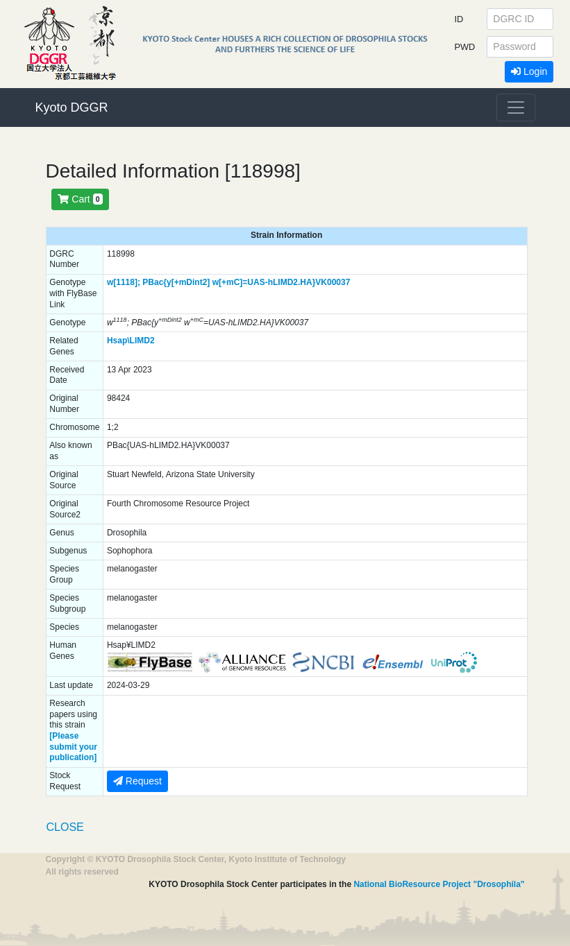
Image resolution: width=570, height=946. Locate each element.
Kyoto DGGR (71, 107)
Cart (80, 199)
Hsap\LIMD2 (131, 340)
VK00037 (332, 282)
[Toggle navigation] (515, 107)
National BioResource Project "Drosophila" (438, 884)
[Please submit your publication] (73, 746)
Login (529, 71)
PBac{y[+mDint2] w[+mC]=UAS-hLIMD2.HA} (228, 282)
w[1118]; (123, 282)
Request (137, 780)
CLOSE (65, 827)
